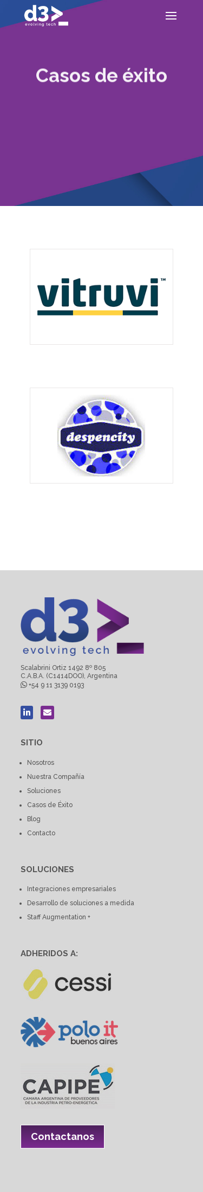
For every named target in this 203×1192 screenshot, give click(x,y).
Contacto (41, 833)
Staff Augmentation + (58, 917)
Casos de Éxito (50, 805)
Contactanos (62, 1136)
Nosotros (40, 762)
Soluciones (44, 791)
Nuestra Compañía (55, 777)
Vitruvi (41, 361)
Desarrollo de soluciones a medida (80, 903)
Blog (34, 819)
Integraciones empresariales (71, 889)
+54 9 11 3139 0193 (56, 685)
